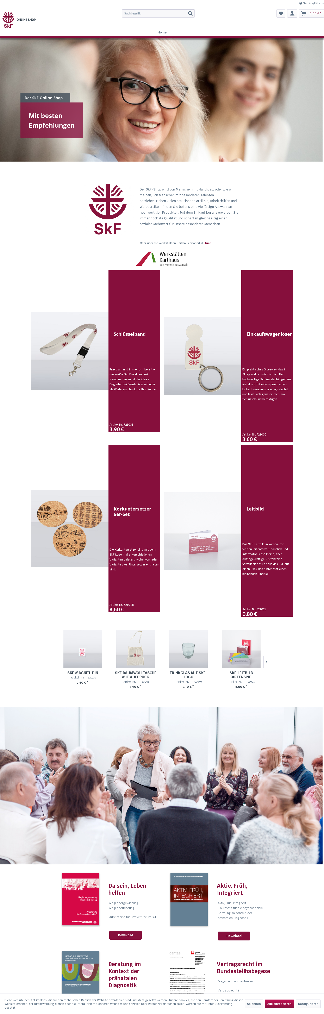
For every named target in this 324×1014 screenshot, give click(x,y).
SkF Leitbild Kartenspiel (241, 694)
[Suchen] (190, 13)
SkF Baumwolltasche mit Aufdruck (135, 694)
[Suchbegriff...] (158, 13)
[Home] (162, 32)
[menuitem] (149, 13)
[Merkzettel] (280, 13)
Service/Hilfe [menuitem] (310, 3)
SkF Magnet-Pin (82, 692)
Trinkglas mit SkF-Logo (188, 694)
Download (125, 954)
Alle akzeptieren (279, 1004)
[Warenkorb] (311, 13)
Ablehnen (254, 1004)
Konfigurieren (308, 1004)
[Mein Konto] (292, 13)
